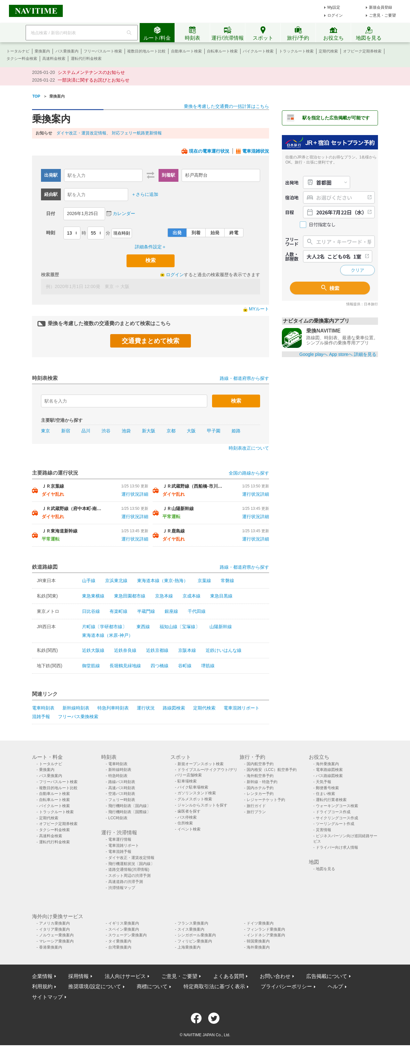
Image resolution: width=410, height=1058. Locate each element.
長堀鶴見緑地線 (125, 665)
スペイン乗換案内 (123, 929)
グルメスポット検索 (194, 799)
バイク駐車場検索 (192, 787)
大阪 (191, 430)
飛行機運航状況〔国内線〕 (131, 864)
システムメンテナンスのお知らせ (91, 72)
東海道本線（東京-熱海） (162, 580)
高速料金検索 (53, 58)
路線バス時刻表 (121, 782)
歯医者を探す (189, 811)
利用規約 (42, 986)
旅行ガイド (256, 806)
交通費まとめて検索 (150, 340)
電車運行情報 (119, 839)
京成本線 (192, 595)
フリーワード (292, 241)
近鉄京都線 (157, 650)
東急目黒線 (221, 595)
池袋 (126, 430)
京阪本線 (187, 650)
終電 (233, 232)
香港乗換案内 (50, 947)
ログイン (335, 15)
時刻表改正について (249, 448)
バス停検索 (187, 817)
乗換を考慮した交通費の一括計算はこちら (226, 106)
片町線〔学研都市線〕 (104, 626)
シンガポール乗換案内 (196, 935)
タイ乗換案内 (119, 941)
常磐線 (227, 580)
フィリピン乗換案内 (194, 941)
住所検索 (185, 823)
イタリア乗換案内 (54, 929)
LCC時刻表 (117, 818)
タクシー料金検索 (21, 58)
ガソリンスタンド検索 (196, 793)
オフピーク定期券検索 (362, 51)
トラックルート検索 (296, 51)
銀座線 (171, 611)
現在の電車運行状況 (209, 151)
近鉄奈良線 (125, 650)
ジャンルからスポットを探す (202, 805)
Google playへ (313, 354)
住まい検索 (325, 793)
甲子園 (213, 430)
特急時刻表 (117, 775)
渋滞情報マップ (121, 888)
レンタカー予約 (260, 793)
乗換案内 (42, 51)
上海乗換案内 (189, 947)
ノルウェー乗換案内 (56, 935)
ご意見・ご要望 (382, 15)
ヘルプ (335, 986)
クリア (357, 270)
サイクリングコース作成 (337, 818)
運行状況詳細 (134, 494)
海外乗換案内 (327, 764)
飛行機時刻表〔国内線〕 (129, 806)
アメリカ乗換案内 (54, 923)
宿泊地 (292, 197)
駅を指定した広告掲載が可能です (336, 117)
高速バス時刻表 (121, 788)
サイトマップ (47, 997)
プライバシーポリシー (286, 986)
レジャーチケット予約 (266, 800)
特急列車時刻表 (113, 707)
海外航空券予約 (260, 775)
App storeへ (341, 354)
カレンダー (124, 213)
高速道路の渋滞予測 (125, 881)
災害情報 (323, 830)
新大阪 (148, 430)
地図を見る (325, 869)
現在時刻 (121, 233)
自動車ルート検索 (186, 51)
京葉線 (204, 580)
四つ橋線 (159, 665)
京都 (171, 430)
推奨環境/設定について (94, 986)
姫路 (236, 430)
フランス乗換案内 (192, 923)
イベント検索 (189, 829)
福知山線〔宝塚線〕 (180, 626)
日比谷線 (91, 611)
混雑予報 (41, 716)
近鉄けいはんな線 (224, 650)
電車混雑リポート (241, 707)
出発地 (292, 182)
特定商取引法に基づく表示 (214, 986)
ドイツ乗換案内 (260, 923)
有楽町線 (118, 611)
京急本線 (164, 595)
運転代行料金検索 (86, 58)
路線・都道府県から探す (244, 378)
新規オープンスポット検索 (200, 764)
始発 (214, 232)
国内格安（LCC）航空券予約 (272, 769)
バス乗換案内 (66, 51)
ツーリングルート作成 (335, 824)
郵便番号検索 (327, 788)
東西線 (143, 626)
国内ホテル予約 (260, 788)
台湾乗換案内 (119, 947)
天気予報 (323, 782)
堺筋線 (208, 665)
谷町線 (185, 665)
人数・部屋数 (292, 256)
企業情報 (42, 976)
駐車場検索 (187, 781)
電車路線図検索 (329, 769)
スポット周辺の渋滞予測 (129, 875)
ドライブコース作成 (333, 812)
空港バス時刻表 (121, 793)
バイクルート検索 (258, 51)
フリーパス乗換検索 (78, 716)
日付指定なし (322, 224)
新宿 (65, 430)
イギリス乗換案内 (123, 923)
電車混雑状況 (255, 151)
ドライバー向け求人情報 (337, 847)
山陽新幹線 (220, 626)
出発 (177, 232)
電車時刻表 (43, 707)
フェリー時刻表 (121, 800)
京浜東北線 (116, 580)
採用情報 (78, 976)
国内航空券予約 (260, 764)
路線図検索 (174, 707)
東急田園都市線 (129, 595)
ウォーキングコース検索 (337, 806)
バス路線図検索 (329, 775)
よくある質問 (228, 976)
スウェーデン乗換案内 (127, 935)
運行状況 (146, 707)
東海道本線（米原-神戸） (107, 635)
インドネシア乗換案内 (266, 935)
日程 (289, 212)
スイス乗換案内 (190, 929)
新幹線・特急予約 (262, 782)
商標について (152, 986)
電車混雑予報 (119, 851)
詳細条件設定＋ (150, 246)
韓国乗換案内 (258, 941)
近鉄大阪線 (93, 650)
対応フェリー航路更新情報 (137, 133)
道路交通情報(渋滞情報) (128, 869)
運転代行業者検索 (331, 800)
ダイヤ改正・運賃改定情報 (81, 133)
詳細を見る (365, 354)
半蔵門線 (146, 611)
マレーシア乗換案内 (56, 941)
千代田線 (197, 611)
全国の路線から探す (249, 473)
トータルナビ (17, 51)
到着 (196, 232)
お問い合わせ (275, 976)
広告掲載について (326, 976)
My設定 (333, 7)
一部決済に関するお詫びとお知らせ (93, 80)
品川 (85, 430)
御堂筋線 (91, 665)
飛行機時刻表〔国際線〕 (129, 812)
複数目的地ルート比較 (146, 51)
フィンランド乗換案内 (266, 929)
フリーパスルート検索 (103, 51)
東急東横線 (93, 595)
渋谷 (106, 430)
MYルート (259, 308)
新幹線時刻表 (75, 707)
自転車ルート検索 (222, 51)
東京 (45, 430)
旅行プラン (256, 812)
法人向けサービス (125, 976)
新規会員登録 (380, 7)
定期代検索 (328, 51)
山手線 (88, 580)
